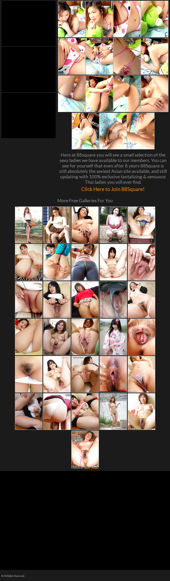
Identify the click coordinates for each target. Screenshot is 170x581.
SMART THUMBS (91, 468)
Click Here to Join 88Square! (113, 188)
